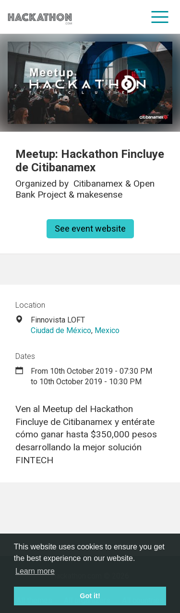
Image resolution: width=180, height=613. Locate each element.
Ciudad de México (61, 330)
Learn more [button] (35, 571)
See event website (90, 228)
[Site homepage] (40, 17)
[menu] (160, 16)
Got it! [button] (90, 596)
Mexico (107, 330)
